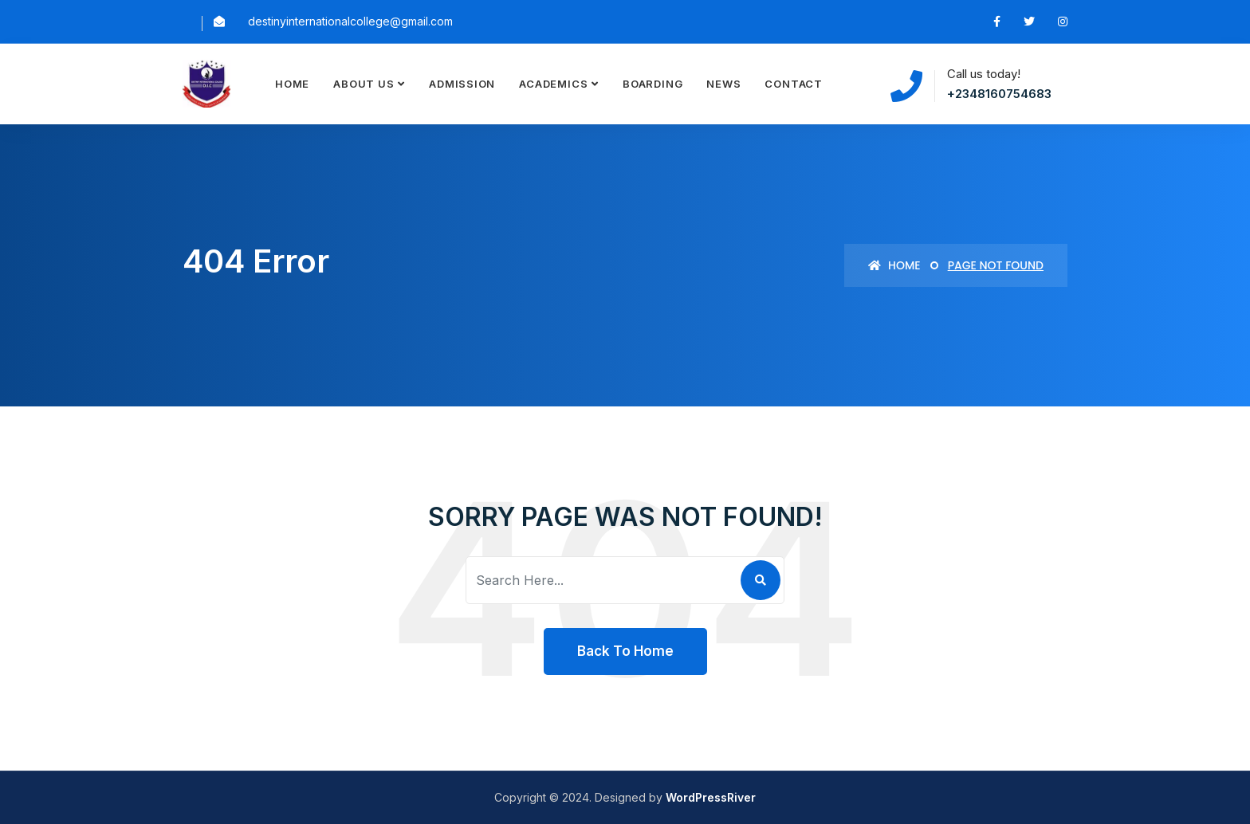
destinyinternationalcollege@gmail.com (350, 21)
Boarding (652, 83)
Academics (553, 83)
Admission (462, 83)
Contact (793, 83)
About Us (363, 83)
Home (292, 83)
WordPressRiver (711, 797)
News (723, 83)
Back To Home (625, 651)
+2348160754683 (999, 93)
